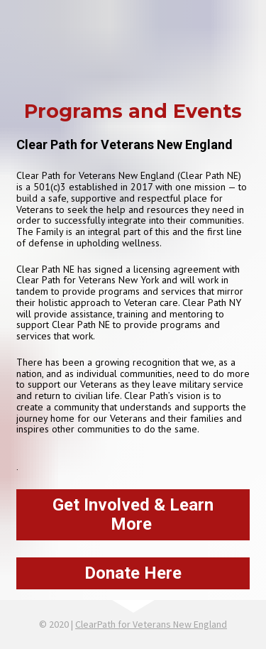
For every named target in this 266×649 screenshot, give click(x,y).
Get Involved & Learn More (133, 514)
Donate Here (133, 573)
